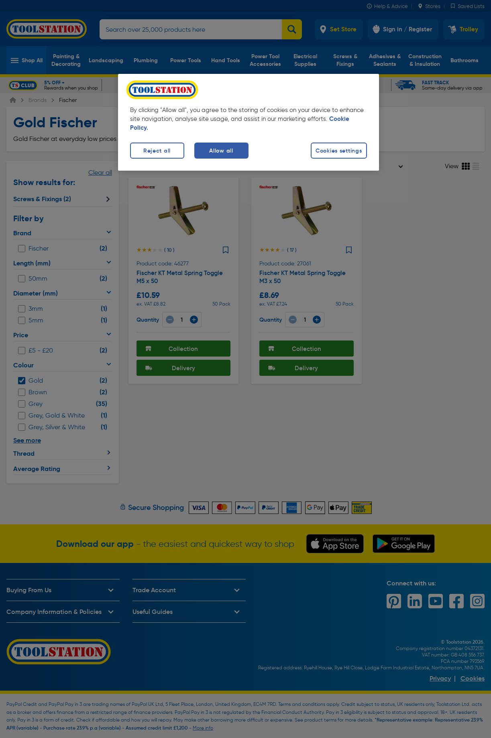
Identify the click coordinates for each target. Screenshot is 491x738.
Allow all (221, 150)
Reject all (157, 150)
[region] (248, 122)
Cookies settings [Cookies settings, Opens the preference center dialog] (339, 150)
